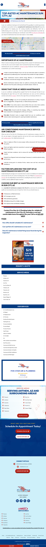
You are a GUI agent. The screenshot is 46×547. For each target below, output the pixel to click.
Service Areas (39, 535)
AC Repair (5, 313)
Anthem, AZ (5, 279)
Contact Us (18, 537)
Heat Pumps (6, 332)
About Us (9, 537)
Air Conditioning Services (8, 311)
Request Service (34, 546)
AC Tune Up (5, 318)
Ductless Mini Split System (8, 320)
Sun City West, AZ (7, 286)
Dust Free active (6, 344)
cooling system (7, 138)
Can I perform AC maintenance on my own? (16, 210)
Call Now (11, 546)
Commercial (33, 535)
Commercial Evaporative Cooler (10, 348)
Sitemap (36, 537)
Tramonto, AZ (6, 291)
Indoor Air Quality (7, 334)
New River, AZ (6, 296)
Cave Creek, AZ (6, 300)
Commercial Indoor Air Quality (9, 351)
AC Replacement (7, 315)
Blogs (13, 537)
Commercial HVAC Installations (10, 353)
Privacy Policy (23, 537)
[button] (44, 5)
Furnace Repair (6, 327)
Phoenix (5, 277)
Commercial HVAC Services (9, 346)
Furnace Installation (7, 325)
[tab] (23, 206)
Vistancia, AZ (6, 288)
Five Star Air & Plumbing (37, 32)
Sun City (5, 284)
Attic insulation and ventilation (9, 341)
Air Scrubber (6, 337)
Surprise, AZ (6, 281)
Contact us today (24, 66)
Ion (4, 339)
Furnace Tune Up (6, 330)
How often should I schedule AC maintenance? (17, 206)
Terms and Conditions (30, 537)
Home (5, 535)
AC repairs (13, 95)
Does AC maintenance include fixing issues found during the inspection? (22, 215)
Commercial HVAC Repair (8, 355)
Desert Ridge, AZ (7, 298)
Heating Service (6, 322)
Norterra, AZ (6, 293)
